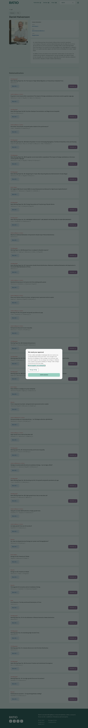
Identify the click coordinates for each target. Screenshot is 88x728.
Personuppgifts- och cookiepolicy (36, 365)
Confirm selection (44, 374)
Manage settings (33, 369)
